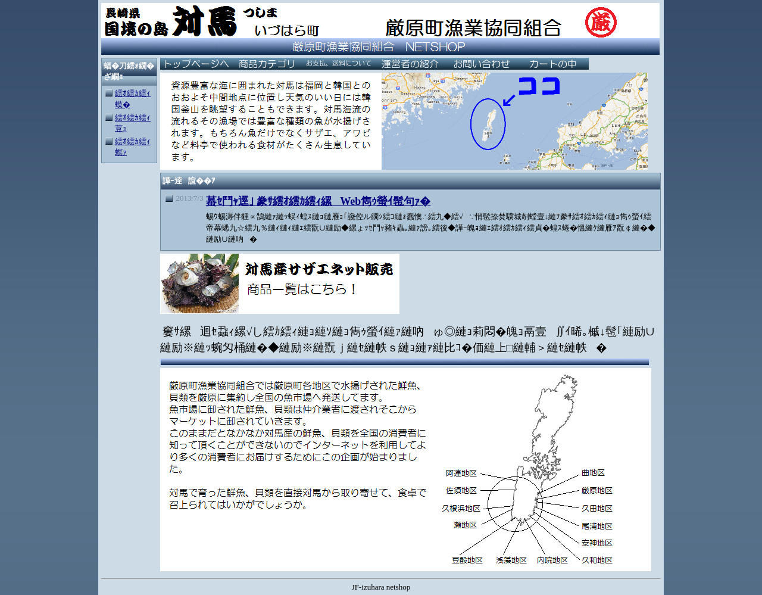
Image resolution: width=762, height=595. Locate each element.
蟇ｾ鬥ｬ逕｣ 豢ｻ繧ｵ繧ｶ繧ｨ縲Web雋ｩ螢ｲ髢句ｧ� (318, 201)
